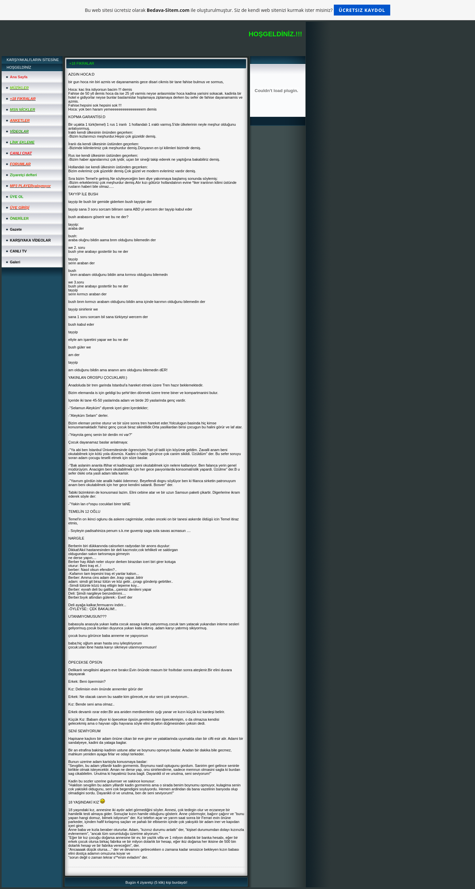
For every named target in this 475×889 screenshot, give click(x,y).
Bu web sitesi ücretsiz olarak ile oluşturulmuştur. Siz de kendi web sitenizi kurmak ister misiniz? (237, 10)
